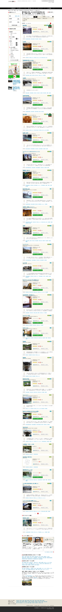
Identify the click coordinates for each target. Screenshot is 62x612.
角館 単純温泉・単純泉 (29, 75)
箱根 (20, 601)
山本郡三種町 (40, 557)
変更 (18, 22)
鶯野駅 (26, 241)
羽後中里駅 (49, 479)
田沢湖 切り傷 (35, 392)
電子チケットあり (26, 18)
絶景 (35, 564)
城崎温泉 (26, 601)
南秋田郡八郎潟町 (24, 558)
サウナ (50, 563)
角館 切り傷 (40, 240)
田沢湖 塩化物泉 (28, 148)
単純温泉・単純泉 (24, 564)
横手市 (23, 556)
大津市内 (39, 602)
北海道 (36, 600)
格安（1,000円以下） (30, 562)
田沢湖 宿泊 (27, 57)
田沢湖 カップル (31, 57)
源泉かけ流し (36, 562)
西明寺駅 (44, 240)
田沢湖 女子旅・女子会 (44, 57)
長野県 (38, 600)
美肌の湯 (37, 564)
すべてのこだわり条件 (14, 60)
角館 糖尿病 (36, 240)
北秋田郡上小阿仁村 (30, 557)
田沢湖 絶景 (32, 408)
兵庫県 (26, 600)
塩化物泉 (29, 569)
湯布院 (42, 601)
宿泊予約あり (39, 18)
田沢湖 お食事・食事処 (36, 312)
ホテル (23, 563)
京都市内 (36, 602)
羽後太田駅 (46, 240)
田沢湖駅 (44, 75)
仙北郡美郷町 (40, 558)
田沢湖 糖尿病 (41, 148)
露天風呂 (25, 562)
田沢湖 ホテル (42, 312)
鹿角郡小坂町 (24, 557)
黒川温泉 (39, 601)
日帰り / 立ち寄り (14, 33)
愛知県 (41, 600)
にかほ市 (48, 556)
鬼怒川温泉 (45, 601)
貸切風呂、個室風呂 (31, 564)
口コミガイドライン (43, 605)
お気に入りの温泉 (45, 1)
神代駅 (49, 185)
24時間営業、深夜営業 (14, 50)
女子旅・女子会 (42, 563)
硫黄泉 (46, 563)
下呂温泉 (29, 601)
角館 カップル (41, 75)
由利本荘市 (36, 556)
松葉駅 (26, 338)
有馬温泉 (22, 601)
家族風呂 (12, 56)
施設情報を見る (36, 31)
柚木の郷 (35, 577)
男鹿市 (28, 556)
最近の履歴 (51, 1)
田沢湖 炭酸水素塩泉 (28, 167)
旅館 (48, 563)
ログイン (49, 2)
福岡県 (43, 600)
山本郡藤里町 (35, 557)
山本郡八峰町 (44, 557)
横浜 (17, 602)
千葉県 (23, 600)
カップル (47, 562)
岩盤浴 (12, 53)
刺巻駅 (47, 148)
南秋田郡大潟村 (35, 558)
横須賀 (21, 602)
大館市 (26, 556)
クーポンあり (33, 18)
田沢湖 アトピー (36, 276)
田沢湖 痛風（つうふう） (37, 185)
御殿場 (30, 602)
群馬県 (28, 600)
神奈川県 (17, 600)
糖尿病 (31, 563)
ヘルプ (48, 605)
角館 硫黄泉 (32, 111)
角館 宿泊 (33, 75)
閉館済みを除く (45, 18)
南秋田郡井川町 (30, 558)
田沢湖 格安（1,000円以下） (29, 454)
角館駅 (50, 240)
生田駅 (51, 185)
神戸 (42, 602)
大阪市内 (33, 602)
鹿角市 (33, 556)
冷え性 (45, 562)
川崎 (19, 602)
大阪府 (33, 600)
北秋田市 (45, 556)
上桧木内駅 (46, 276)
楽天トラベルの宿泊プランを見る (37, 50)
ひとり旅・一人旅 (27, 563)
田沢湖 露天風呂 (44, 441)
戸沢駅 (44, 276)
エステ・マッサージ (36, 563)
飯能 (28, 602)
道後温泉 (36, 601)
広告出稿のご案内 (36, 605)
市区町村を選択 (14, 25)
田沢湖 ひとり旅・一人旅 (37, 57)
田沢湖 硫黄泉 (33, 167)
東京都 (31, 600)
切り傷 (51, 562)
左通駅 (50, 276)
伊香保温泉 (32, 601)
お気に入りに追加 (45, 31)
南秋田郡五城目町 (49, 557)
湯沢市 (31, 556)
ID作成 (53, 2)
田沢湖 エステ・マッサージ (37, 441)
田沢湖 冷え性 (39, 392)
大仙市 (42, 556)
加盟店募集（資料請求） (29, 605)
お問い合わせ (52, 605)
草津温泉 (17, 601)
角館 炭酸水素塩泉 (28, 111)
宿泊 (22, 562)
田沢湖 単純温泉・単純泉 (39, 424)
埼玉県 (21, 600)
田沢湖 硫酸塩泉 (32, 148)
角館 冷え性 (36, 75)
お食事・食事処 (41, 562)
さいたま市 (25, 602)
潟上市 (40, 556)
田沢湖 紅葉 (42, 408)
